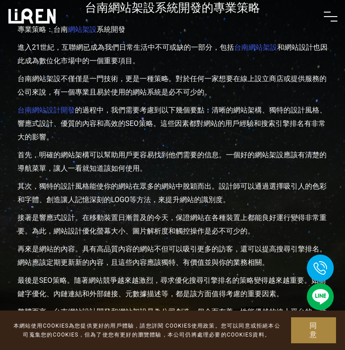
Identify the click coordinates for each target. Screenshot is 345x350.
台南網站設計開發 (46, 110)
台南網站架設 (255, 47)
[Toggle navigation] (330, 16)
